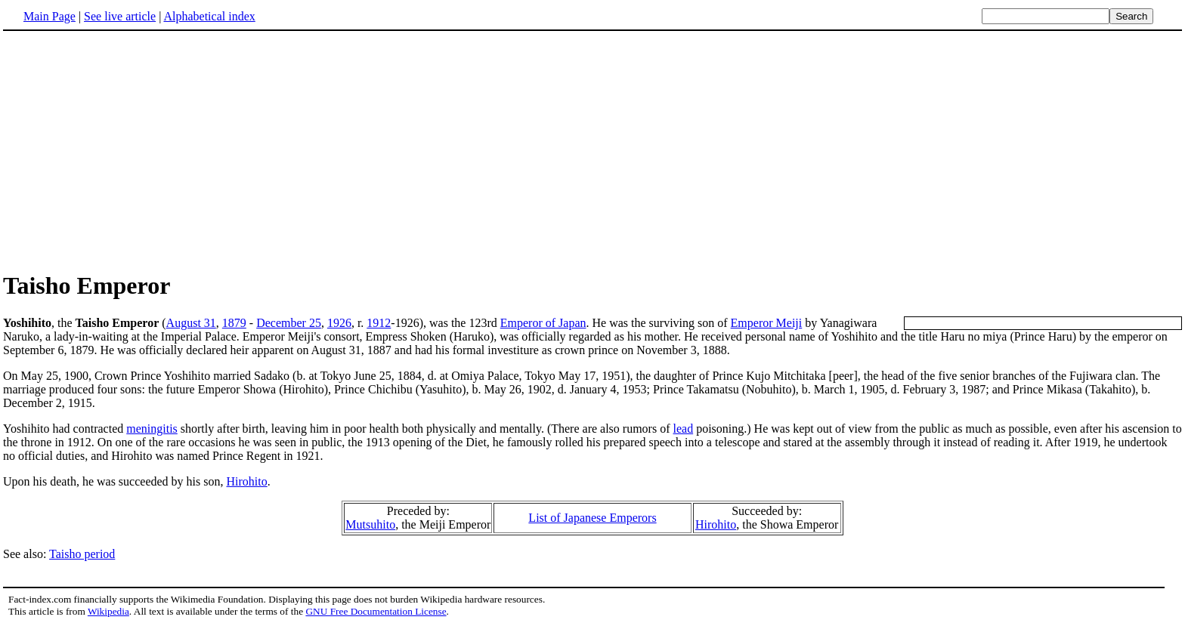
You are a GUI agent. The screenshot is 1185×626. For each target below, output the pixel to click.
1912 (379, 322)
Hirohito (247, 481)
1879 (234, 322)
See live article (120, 16)
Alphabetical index (209, 16)
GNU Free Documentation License (375, 611)
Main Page (49, 16)
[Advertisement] (592, 150)
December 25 (288, 322)
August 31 (191, 322)
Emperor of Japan (543, 322)
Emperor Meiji (767, 322)
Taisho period (82, 553)
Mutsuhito (370, 524)
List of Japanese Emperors (592, 517)
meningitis (152, 428)
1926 (339, 322)
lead (683, 428)
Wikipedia (108, 611)
